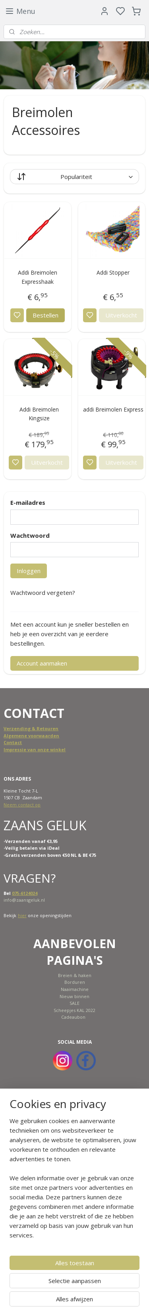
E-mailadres (27, 502)
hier (22, 915)
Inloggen (29, 571)
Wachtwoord (30, 535)
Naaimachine (75, 989)
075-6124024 (24, 893)
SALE (74, 1003)
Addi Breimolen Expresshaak (37, 277)
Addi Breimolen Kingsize (39, 414)
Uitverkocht (121, 315)
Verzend (13, 728)
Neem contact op (22, 805)
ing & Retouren (40, 728)
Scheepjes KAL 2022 (74, 1010)
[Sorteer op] (74, 176)
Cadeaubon (73, 1017)
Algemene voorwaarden (31, 736)
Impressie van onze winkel (35, 749)
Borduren (74, 982)
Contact (13, 742)
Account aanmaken (42, 663)
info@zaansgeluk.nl (24, 900)
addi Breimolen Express (113, 409)
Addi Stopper (113, 272)
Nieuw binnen (74, 996)
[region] (74, 1181)
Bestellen (45, 315)
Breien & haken (74, 975)
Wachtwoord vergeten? (42, 592)
